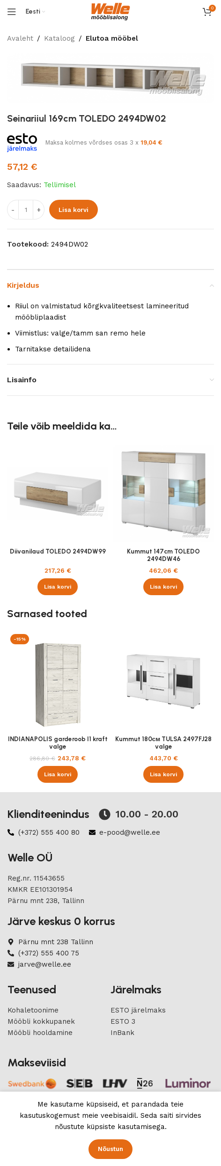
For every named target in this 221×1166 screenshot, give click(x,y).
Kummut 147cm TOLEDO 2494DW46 (163, 554)
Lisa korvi (73, 209)
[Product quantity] (26, 210)
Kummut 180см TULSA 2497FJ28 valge (163, 742)
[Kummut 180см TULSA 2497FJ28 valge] (163, 681)
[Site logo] (110, 11)
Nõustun (110, 1148)
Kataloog (59, 38)
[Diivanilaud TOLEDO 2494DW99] (57, 493)
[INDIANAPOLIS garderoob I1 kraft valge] (57, 681)
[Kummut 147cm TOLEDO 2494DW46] (163, 493)
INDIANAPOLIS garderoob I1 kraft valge (58, 742)
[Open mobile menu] (11, 11)
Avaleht (20, 38)
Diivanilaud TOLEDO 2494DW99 (58, 551)
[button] (57, 586)
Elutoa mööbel (112, 38)
